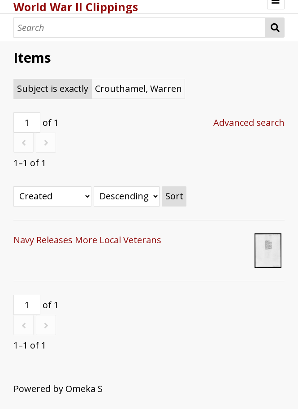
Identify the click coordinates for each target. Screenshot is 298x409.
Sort (174, 196)
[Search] (139, 27)
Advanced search (249, 122)
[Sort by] (52, 196)
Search (275, 27)
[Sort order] (127, 196)
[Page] (26, 122)
